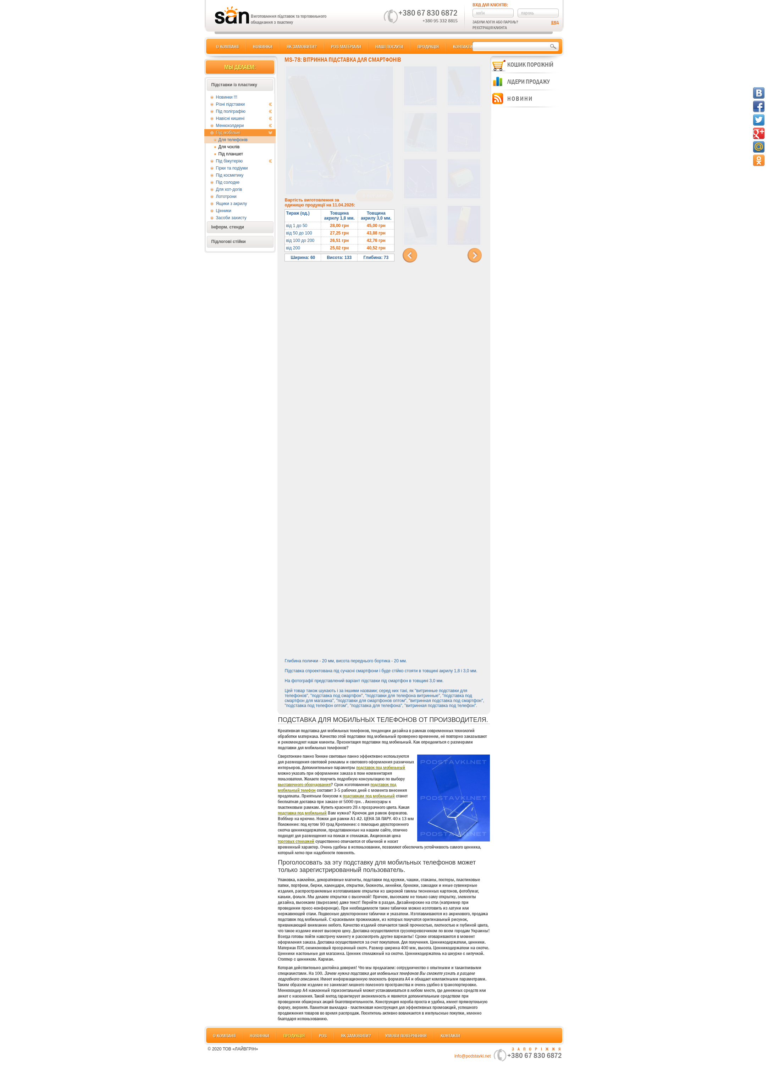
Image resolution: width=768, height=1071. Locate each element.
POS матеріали (346, 46)
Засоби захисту (231, 217)
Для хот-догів (229, 189)
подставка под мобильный (302, 813)
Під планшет (231, 153)
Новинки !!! (226, 97)
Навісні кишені (244, 118)
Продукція (428, 46)
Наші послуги (389, 46)
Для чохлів (229, 146)
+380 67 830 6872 (428, 12)
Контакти (463, 46)
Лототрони (226, 196)
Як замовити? (302, 46)
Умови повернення (405, 1035)
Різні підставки (244, 104)
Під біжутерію (244, 161)
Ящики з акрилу (231, 203)
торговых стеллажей (296, 841)
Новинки (262, 46)
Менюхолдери (244, 125)
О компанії (227, 46)
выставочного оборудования (304, 784)
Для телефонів (233, 139)
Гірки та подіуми (232, 168)
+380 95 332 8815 (440, 20)
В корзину (374, 196)
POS (323, 1035)
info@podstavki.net (472, 1056)
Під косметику (230, 175)
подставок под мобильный (380, 767)
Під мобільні (244, 132)
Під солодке (228, 182)
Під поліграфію (244, 111)
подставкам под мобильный (369, 796)
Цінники (223, 210)
